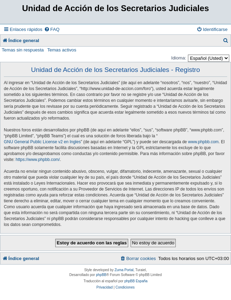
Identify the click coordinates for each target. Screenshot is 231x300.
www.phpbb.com (203, 141)
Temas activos (61, 49)
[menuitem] (51, 29)
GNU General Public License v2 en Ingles (42, 141)
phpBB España (136, 281)
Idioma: (178, 57)
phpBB (101, 275)
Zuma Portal (124, 270)
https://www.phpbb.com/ (38, 159)
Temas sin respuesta (23, 49)
